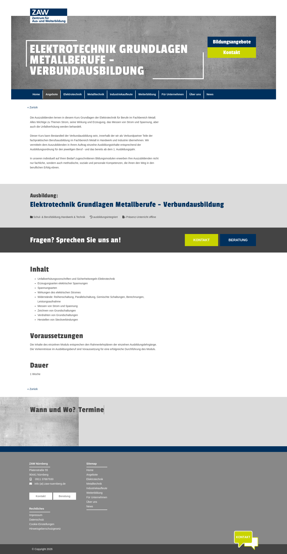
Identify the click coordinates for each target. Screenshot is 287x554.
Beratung (64, 496)
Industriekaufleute (121, 94)
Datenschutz (36, 519)
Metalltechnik (95, 94)
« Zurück (32, 107)
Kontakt (41, 496)
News (210, 94)
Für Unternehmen (173, 94)
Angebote (52, 94)
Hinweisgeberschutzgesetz (45, 528)
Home (36, 94)
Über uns (195, 94)
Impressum (35, 515)
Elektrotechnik (72, 94)
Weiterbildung (147, 94)
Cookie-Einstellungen (41, 524)
